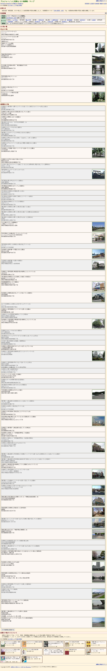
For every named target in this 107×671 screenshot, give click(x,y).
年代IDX (3, 3)
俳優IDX (14, 3)
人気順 (92, 3)
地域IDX (20, 3)
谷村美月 (82, 20)
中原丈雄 (50, 21)
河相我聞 (10, 21)
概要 (101, 3)
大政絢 (93, 20)
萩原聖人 (64, 21)
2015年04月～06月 (11, 18)
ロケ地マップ (11, 5)
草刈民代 (37, 21)
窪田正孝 (41, 20)
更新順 (87, 3)
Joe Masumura (27, 667)
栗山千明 (28, 20)
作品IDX (9, 3)
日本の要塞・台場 (58, 10)
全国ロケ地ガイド (16, 667)
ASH (22, 667)
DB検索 (97, 3)
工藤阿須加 (55, 20)
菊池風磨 (69, 20)
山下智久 (15, 20)
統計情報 (19, 5)
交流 (105, 3)
